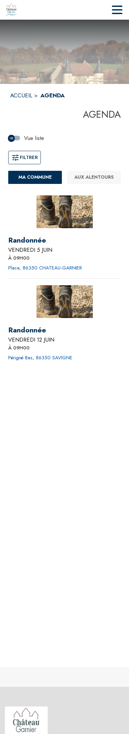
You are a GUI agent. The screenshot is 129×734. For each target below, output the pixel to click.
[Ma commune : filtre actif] (35, 177)
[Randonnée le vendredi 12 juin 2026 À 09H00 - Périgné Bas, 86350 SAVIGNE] (27, 330)
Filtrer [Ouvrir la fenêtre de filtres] (24, 157)
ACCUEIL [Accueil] (21, 95)
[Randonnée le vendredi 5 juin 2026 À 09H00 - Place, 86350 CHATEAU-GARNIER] (27, 240)
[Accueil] (11, 9)
